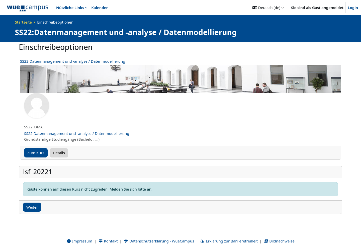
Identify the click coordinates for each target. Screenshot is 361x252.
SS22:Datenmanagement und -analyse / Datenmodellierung (72, 61)
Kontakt (108, 241)
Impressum (79, 241)
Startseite (23, 22)
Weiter (32, 207)
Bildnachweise (279, 241)
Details (59, 152)
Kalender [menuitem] (99, 7)
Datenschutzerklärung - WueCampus (159, 241)
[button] (268, 7)
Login (353, 7)
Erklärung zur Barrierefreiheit (228, 241)
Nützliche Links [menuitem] (70, 7)
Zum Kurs (35, 152)
